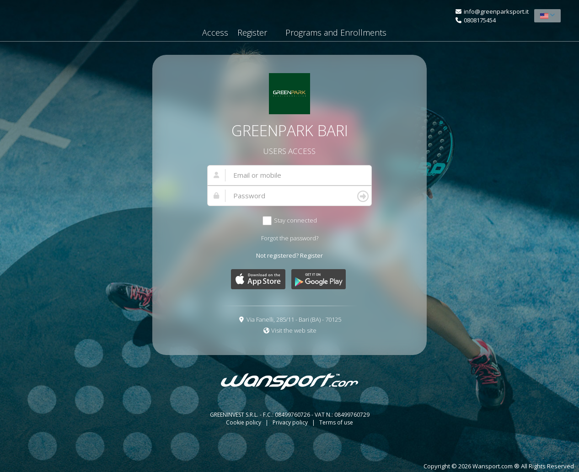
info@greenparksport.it (496, 11)
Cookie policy (244, 422)
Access (215, 32)
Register (252, 32)
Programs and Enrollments (335, 32)
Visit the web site (293, 330)
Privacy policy (291, 422)
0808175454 (480, 20)
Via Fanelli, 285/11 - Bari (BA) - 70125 (294, 319)
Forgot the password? (289, 238)
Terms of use (336, 422)
